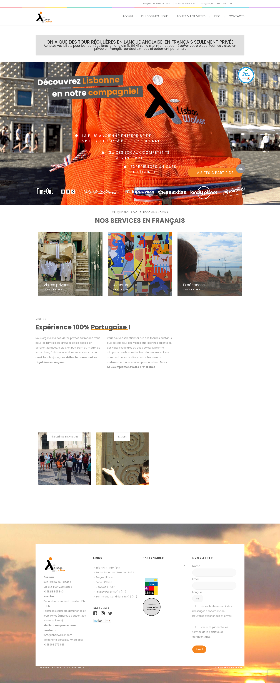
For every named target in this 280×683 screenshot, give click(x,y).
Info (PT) (101, 567)
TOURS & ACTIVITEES (191, 16)
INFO (217, 16)
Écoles (122, 436)
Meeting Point (125, 572)
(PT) (123, 592)
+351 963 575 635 (55, 644)
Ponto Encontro (105, 572)
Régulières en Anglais (64, 436)
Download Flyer (105, 587)
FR (231, 3)
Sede (99, 582)
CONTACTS (236, 16)
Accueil (127, 16)
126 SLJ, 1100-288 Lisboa (58, 587)
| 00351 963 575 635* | (186, 3)
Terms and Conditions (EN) (113, 596)
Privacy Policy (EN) (107, 592)
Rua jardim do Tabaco (57, 582)
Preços (100, 577)
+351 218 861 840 (54, 591)
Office (108, 582)
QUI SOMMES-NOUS (154, 16)
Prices (110, 577)
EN (218, 3)
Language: (207, 3)
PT (224, 3)
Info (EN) (114, 567)
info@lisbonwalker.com (156, 3)
